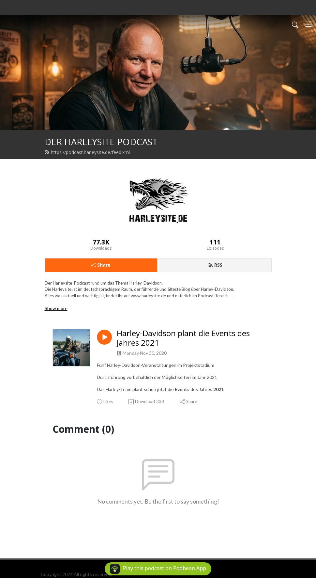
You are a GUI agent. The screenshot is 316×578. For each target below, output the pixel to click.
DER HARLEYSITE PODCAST (101, 142)
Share (101, 265)
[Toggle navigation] (308, 24)
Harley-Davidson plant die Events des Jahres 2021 (183, 338)
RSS (215, 265)
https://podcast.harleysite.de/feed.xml (87, 152)
